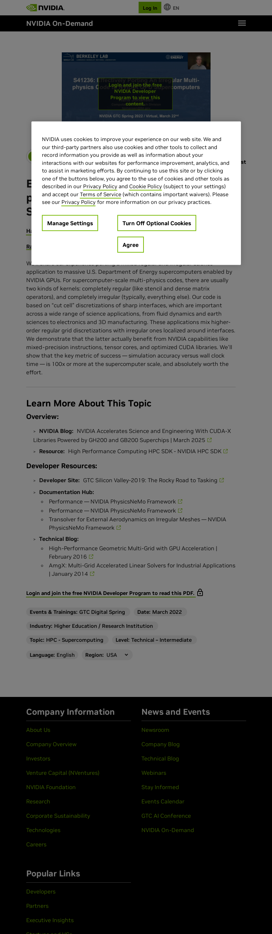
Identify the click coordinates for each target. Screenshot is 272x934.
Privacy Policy (100, 186)
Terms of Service (100, 194)
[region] (136, 193)
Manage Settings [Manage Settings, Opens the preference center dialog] (70, 222)
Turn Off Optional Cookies (157, 222)
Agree (131, 244)
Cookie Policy (145, 186)
